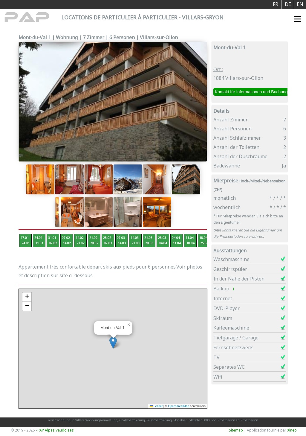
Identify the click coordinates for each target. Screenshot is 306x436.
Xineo (292, 430)
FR (275, 4)
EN (300, 4)
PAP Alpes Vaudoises (56, 430)
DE (288, 4)
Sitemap (236, 430)
